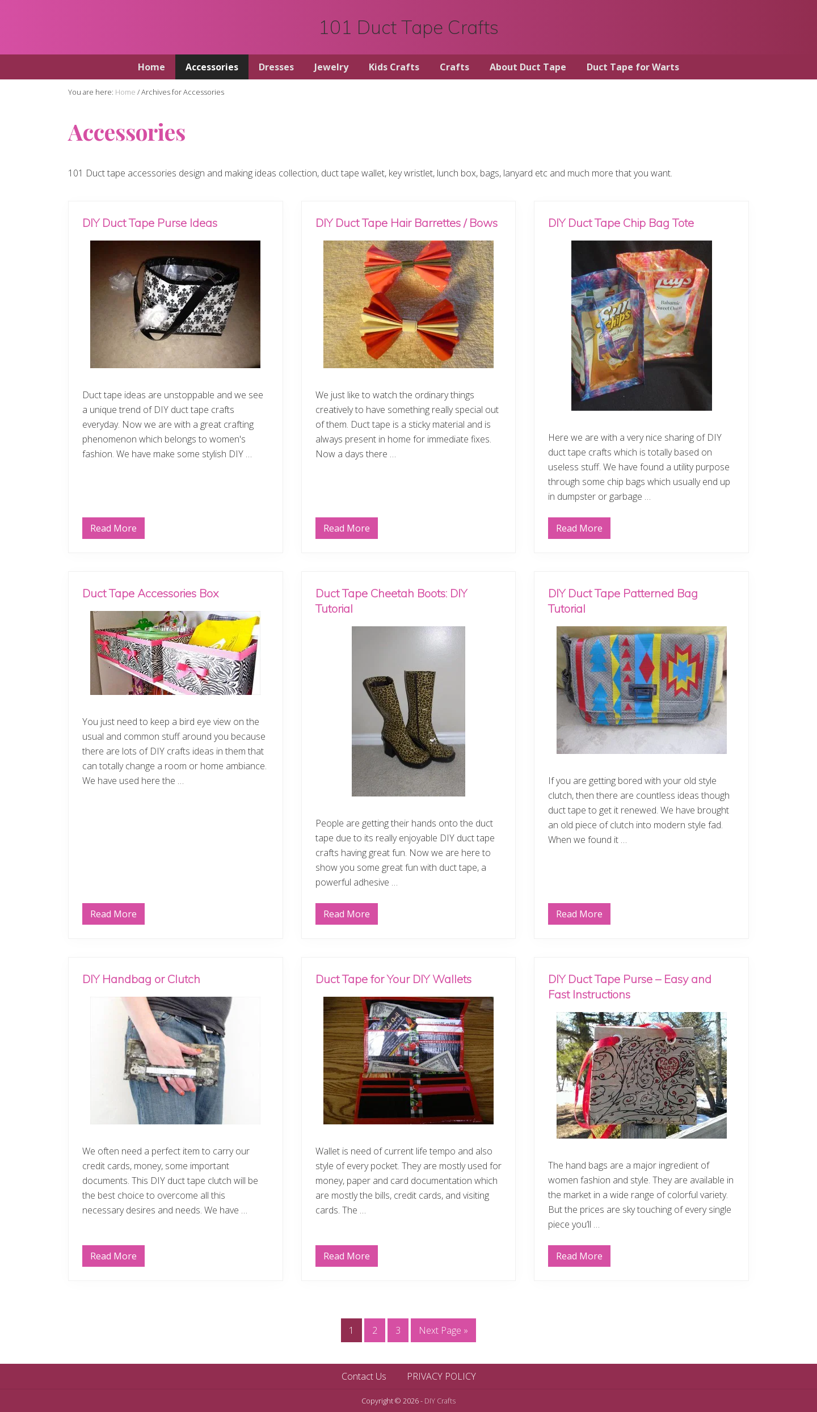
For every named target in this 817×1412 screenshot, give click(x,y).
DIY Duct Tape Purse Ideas (149, 223)
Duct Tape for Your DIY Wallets (393, 979)
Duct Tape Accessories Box (150, 593)
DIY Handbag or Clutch (141, 979)
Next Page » (443, 1332)
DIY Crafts (440, 1401)
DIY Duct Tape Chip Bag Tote (621, 223)
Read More (113, 530)
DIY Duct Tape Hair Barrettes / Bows (406, 223)
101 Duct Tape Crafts (408, 27)
